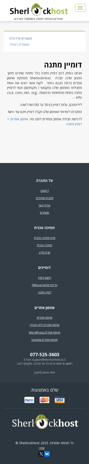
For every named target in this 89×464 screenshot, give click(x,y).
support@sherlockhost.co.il (49, 360)
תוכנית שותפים (44, 198)
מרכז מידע (44, 253)
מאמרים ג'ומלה (19, 44)
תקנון (37, 372)
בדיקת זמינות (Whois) (44, 285)
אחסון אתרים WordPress (44, 332)
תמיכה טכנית (44, 245)
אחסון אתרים (44, 318)
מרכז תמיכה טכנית (44, 238)
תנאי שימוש (48, 372)
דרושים (45, 191)
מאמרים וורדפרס (20, 38)
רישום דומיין (44, 278)
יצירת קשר (44, 205)
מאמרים (44, 213)
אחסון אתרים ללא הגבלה (44, 325)
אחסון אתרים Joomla (44, 340)
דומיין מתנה (44, 292)
